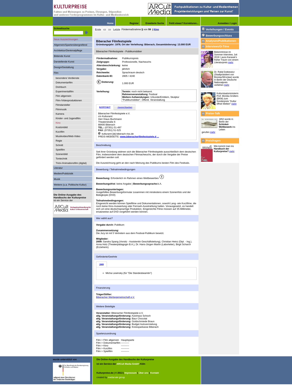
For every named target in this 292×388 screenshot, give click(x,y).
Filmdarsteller (63, 104)
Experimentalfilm (65, 91)
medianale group (116, 377)
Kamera (60, 113)
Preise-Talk (213, 113)
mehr (230, 62)
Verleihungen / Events (220, 29)
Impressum (130, 373)
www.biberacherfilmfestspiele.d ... (139, 136)
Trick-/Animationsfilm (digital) (71, 163)
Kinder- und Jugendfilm (68, 118)
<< (104, 29)
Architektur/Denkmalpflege (68, 50)
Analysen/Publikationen (221, 40)
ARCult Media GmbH (128, 364)
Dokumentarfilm (64, 82)
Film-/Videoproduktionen (69, 100)
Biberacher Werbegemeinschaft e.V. (115, 297)
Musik (57, 179)
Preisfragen (213, 140)
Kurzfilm (60, 131)
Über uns (143, 373)
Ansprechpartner (124, 107)
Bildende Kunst (62, 56)
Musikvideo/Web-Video (68, 136)
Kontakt (154, 373)
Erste (98, 29)
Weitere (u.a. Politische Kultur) (70, 184)
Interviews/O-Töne (217, 46)
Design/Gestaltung (64, 67)
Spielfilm (60, 149)
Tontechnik (61, 158)
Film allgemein (63, 96)
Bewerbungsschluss (219, 35)
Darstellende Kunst (64, 61)
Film (56, 72)
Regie (59, 140)
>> (109, 29)
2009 (101, 264)
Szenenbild (62, 154)
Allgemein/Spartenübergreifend (70, 44)
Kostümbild (62, 127)
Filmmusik (61, 109)
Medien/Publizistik (63, 173)
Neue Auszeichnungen (66, 39)
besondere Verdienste (67, 78)
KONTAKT (104, 107)
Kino (156, 29)
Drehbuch (61, 87)
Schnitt (59, 145)
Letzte (116, 29)
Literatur (58, 167)
